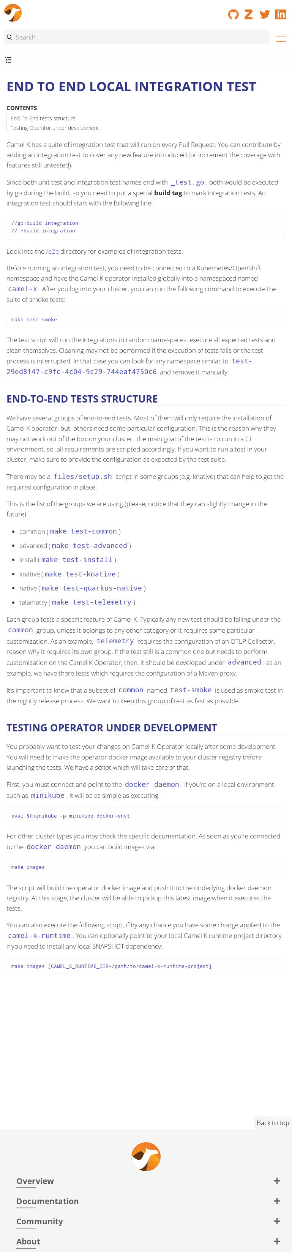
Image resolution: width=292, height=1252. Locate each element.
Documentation (47, 1200)
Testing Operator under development (55, 127)
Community (39, 1221)
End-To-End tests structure (43, 118)
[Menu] (279, 37)
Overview (35, 1180)
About (28, 1241)
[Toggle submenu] (8, 60)
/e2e (52, 251)
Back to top (273, 1122)
